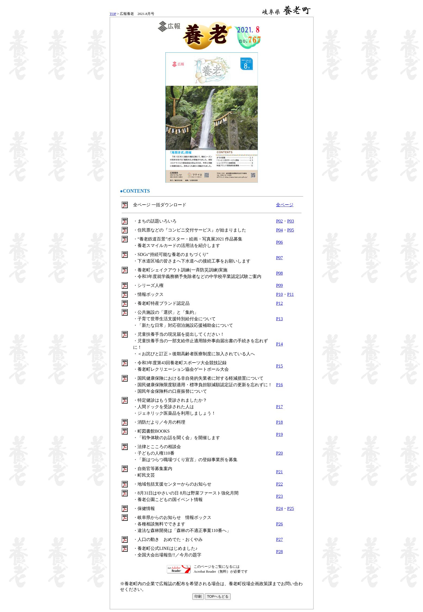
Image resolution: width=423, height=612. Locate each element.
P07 (279, 257)
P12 (279, 303)
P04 (279, 230)
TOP (113, 14)
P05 (290, 230)
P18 (279, 422)
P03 (290, 221)
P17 (279, 406)
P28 (279, 551)
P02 (279, 221)
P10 (279, 294)
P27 (279, 539)
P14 (279, 344)
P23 (279, 496)
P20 (279, 453)
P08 (279, 273)
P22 (279, 484)
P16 (279, 384)
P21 (279, 472)
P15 (279, 366)
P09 (279, 285)
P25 (290, 508)
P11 (290, 294)
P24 (279, 508)
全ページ (284, 204)
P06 (279, 242)
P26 (279, 524)
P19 (279, 434)
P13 (279, 318)
